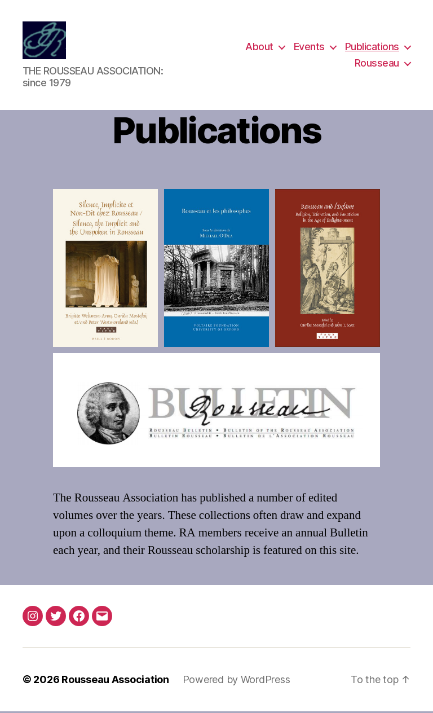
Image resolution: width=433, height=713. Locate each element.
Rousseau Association (115, 681)
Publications (372, 47)
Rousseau (377, 64)
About (259, 47)
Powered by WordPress (236, 681)
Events (309, 47)
